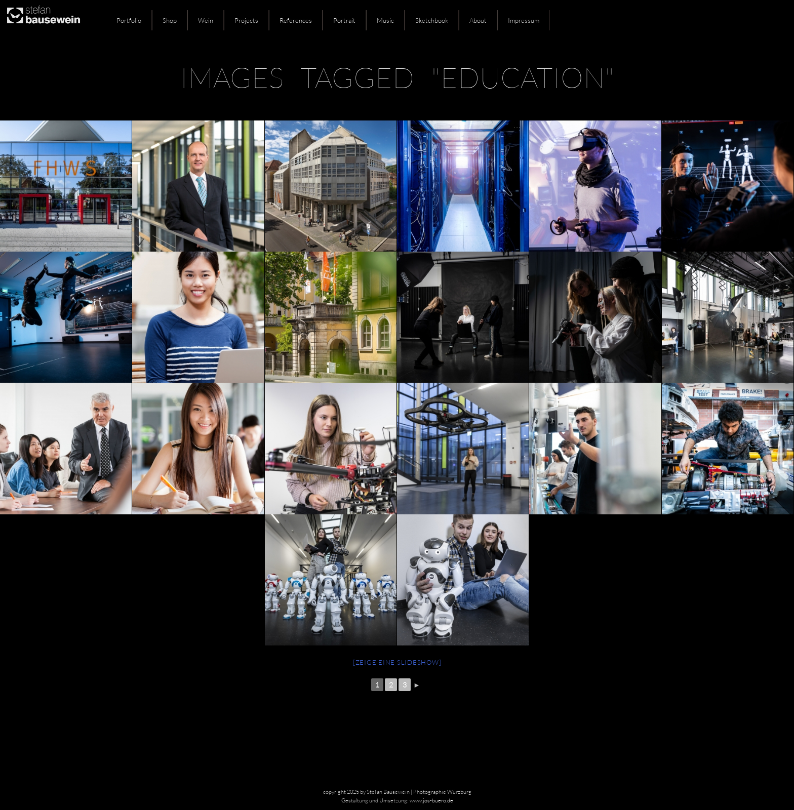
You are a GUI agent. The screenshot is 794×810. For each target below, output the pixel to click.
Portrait (344, 20)
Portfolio (128, 20)
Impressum (523, 20)
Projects (246, 20)
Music (385, 20)
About (478, 20)
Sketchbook (431, 20)
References (296, 20)
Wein (205, 20)
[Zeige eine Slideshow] (397, 662)
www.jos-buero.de (431, 800)
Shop (170, 20)
